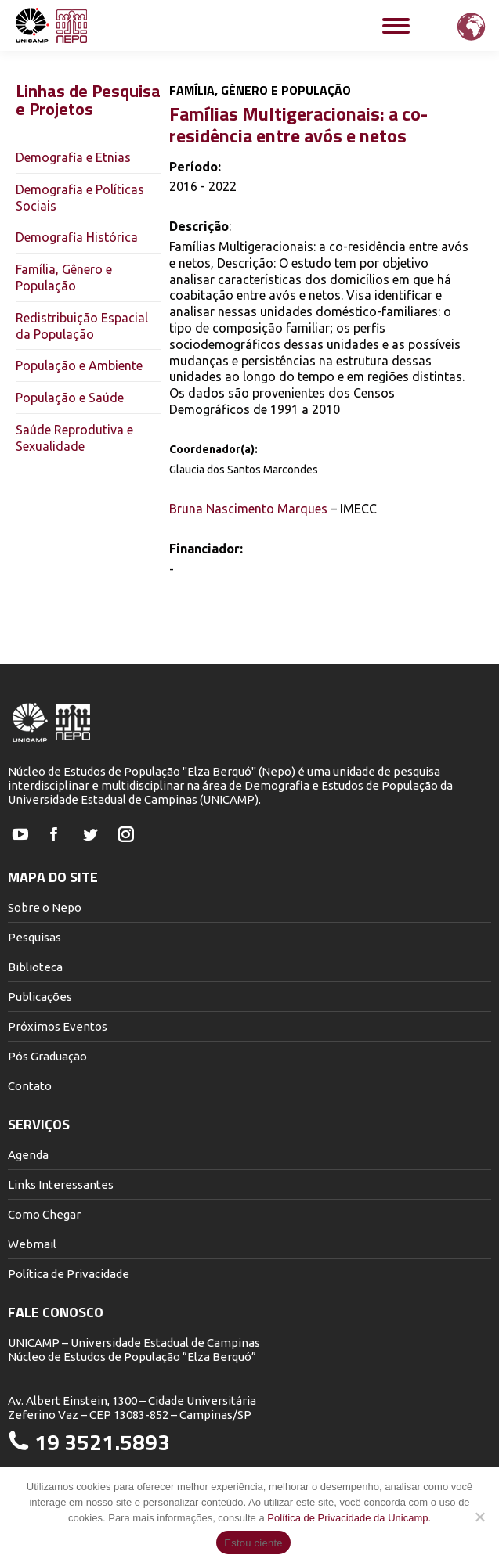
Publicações (40, 996)
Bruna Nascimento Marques (248, 509)
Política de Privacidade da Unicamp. (349, 1518)
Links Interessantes (61, 1184)
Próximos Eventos (57, 1026)
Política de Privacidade (68, 1273)
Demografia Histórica (77, 237)
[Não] (479, 1517)
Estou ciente (253, 1543)
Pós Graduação (47, 1056)
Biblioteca (35, 967)
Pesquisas (34, 937)
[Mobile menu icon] (396, 26)
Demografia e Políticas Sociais (80, 197)
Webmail (32, 1244)
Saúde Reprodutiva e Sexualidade (74, 438)
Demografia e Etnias (73, 157)
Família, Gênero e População (64, 277)
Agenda (28, 1154)
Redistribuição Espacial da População (82, 326)
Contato (30, 1086)
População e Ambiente (79, 365)
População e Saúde (70, 398)
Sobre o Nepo (44, 907)
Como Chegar (44, 1214)
